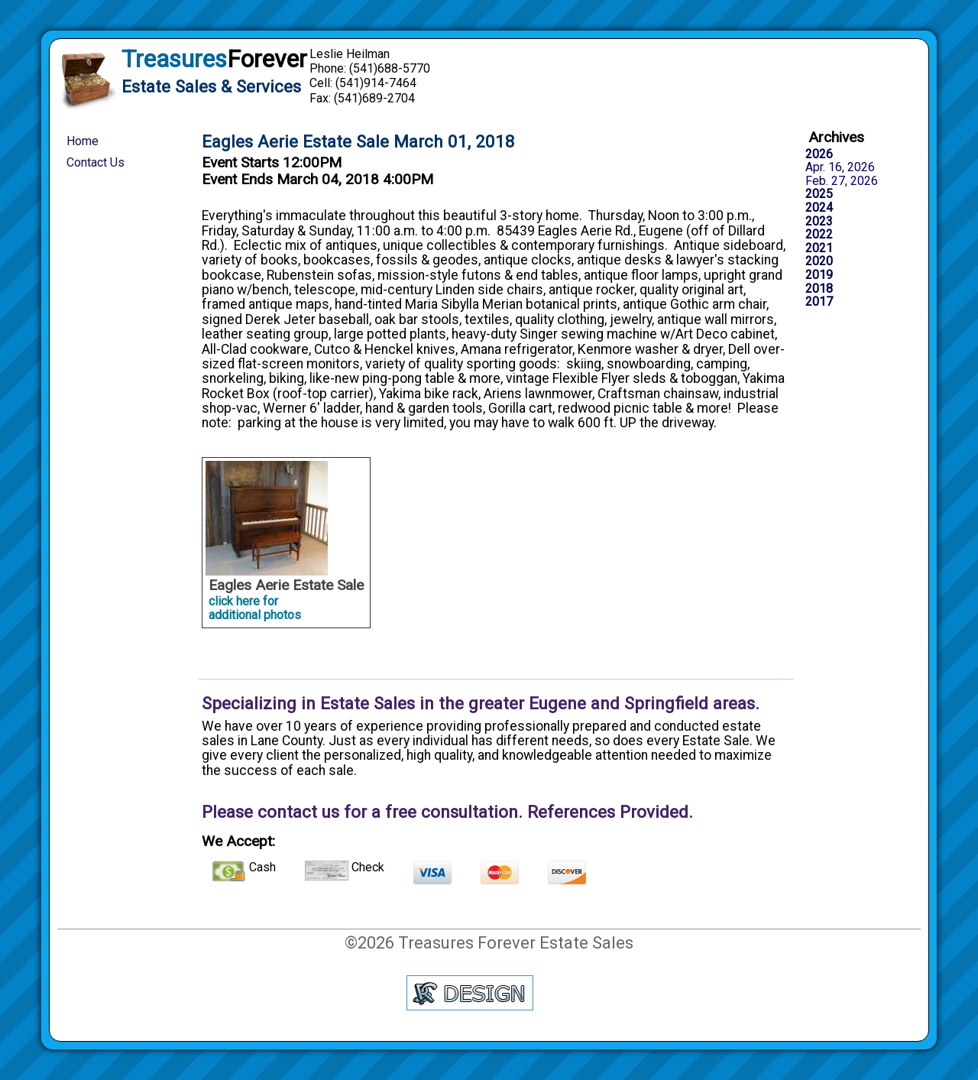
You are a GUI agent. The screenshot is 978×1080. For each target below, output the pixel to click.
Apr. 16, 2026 (840, 167)
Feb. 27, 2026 (841, 181)
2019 (819, 275)
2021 (819, 248)
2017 (819, 302)
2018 (819, 289)
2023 (819, 222)
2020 (819, 261)
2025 (819, 194)
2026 (819, 154)
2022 (819, 235)
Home (82, 141)
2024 (819, 208)
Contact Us (95, 162)
